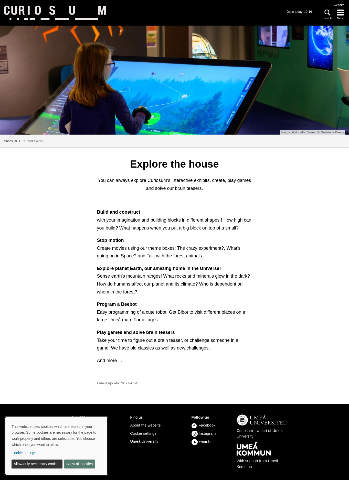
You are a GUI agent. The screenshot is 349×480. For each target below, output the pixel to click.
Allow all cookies (79, 464)
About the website (145, 425)
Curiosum (10, 141)
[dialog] (56, 446)
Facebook (204, 425)
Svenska (338, 5)
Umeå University (144, 441)
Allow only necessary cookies (37, 464)
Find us (136, 417)
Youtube (206, 442)
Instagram (207, 433)
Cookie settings (143, 433)
